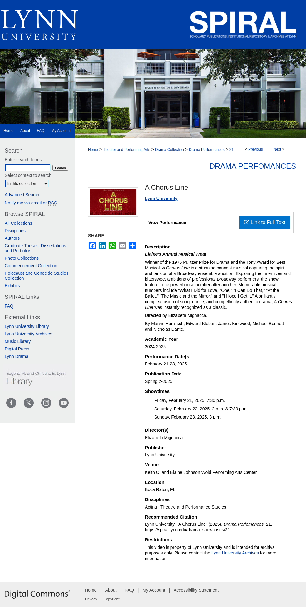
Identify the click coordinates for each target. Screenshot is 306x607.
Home (93, 150)
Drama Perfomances (253, 166)
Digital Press (17, 348)
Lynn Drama (16, 356)
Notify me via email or (31, 202)
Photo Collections (22, 258)
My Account (153, 590)
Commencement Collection (31, 265)
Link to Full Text (264, 222)
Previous (255, 149)
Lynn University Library (27, 326)
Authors (12, 238)
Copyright (111, 599)
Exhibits (12, 285)
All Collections (18, 223)
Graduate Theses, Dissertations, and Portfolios (36, 248)
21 (232, 150)
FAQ (9, 306)
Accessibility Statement (196, 590)
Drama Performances (207, 150)
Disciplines (15, 230)
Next (277, 149)
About (111, 590)
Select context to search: (28, 175)
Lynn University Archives (235, 552)
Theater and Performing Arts (126, 150)
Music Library (18, 341)
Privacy (91, 599)
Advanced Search (22, 194)
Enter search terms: (24, 159)
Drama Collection (169, 150)
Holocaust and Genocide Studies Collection (36, 276)
